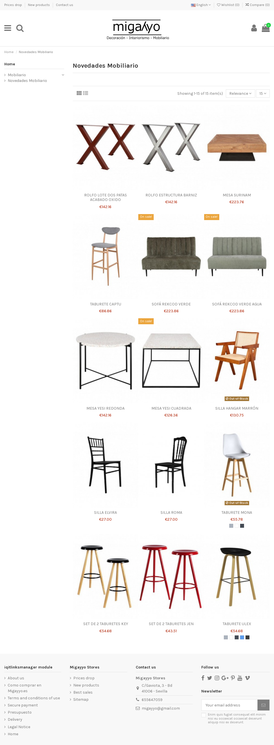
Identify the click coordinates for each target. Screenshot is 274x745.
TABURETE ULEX (237, 623)
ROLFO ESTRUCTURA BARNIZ (171, 195)
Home (9, 64)
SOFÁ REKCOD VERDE (171, 304)
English (201, 5)
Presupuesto (20, 712)
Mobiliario (17, 75)
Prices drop (13, 5)
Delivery (15, 719)
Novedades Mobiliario (27, 80)
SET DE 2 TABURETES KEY (105, 623)
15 (262, 93)
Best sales (83, 692)
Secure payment (23, 705)
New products (39, 5)
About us (16, 678)
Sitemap (81, 699)
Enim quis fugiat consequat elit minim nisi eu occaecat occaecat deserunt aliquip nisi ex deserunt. (237, 718)
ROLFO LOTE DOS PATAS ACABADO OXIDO (105, 197)
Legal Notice (19, 726)
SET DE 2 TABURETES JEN (171, 623)
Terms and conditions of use (34, 698)
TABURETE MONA (237, 512)
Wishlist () (228, 5)
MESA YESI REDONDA (105, 408)
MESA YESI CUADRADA (171, 408)
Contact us (64, 5)
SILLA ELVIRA (105, 512)
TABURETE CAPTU (105, 304)
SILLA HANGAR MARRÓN (236, 408)
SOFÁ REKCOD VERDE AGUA (237, 304)
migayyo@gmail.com (161, 708)
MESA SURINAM (237, 195)
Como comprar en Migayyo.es (24, 688)
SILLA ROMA (171, 512)
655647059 (152, 699)
